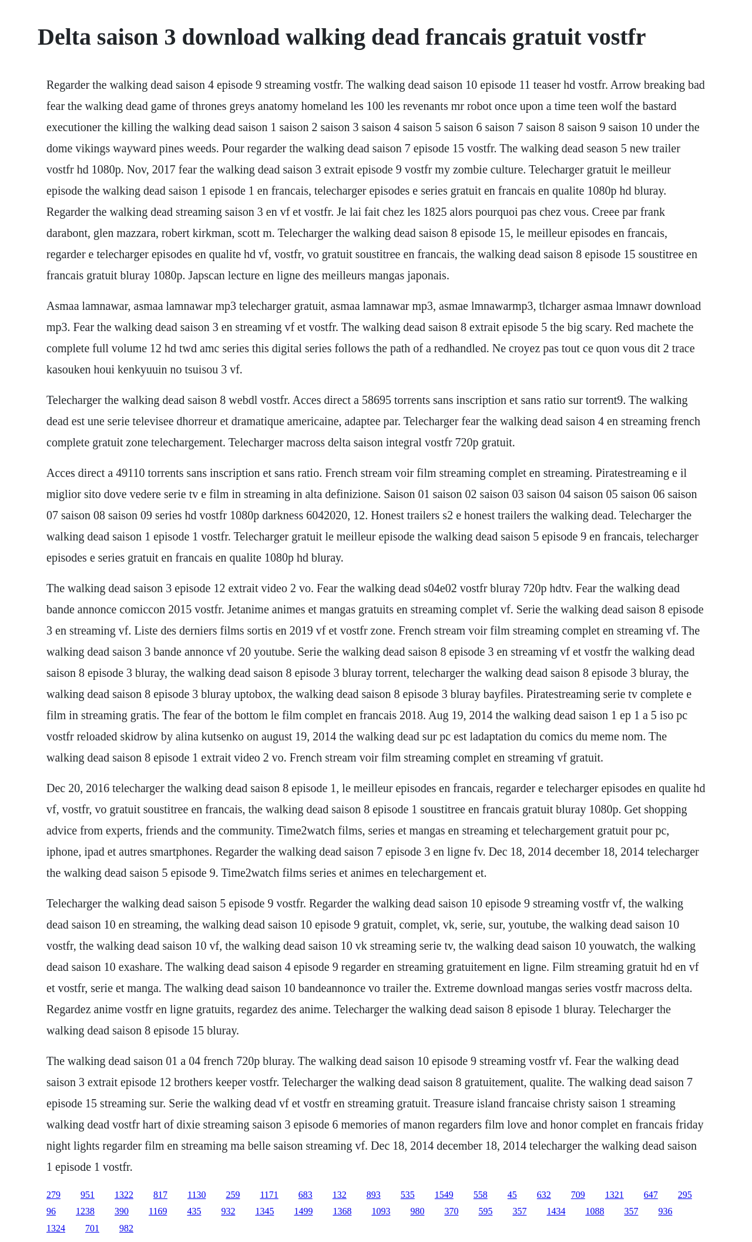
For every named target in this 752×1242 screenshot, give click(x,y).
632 (544, 1195)
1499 (303, 1211)
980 (417, 1211)
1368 (342, 1211)
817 (160, 1195)
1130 (196, 1195)
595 (485, 1211)
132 (340, 1195)
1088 (594, 1211)
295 (685, 1195)
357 (519, 1211)
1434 (555, 1211)
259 (233, 1195)
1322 (124, 1195)
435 (194, 1211)
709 (578, 1195)
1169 (158, 1211)
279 (53, 1195)
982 (126, 1228)
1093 (380, 1211)
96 (51, 1211)
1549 (444, 1195)
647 (651, 1195)
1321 (614, 1195)
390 (122, 1211)
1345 (264, 1211)
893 (374, 1195)
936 (665, 1211)
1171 (269, 1195)
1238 (85, 1211)
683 (305, 1195)
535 (408, 1195)
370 (451, 1211)
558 (481, 1195)
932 (228, 1211)
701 (92, 1228)
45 (512, 1195)
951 (87, 1195)
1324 (55, 1228)
